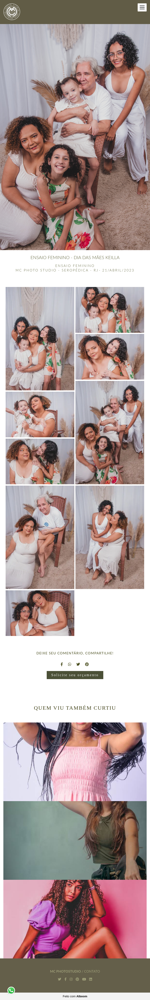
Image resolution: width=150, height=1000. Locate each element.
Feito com (75, 996)
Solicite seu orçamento (75, 675)
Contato (92, 971)
